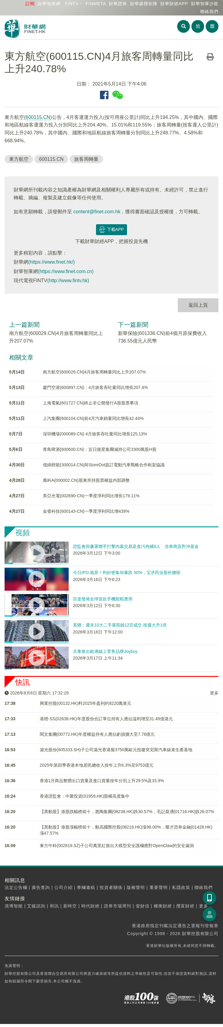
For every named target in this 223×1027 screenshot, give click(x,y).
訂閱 (30, 3)
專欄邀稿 (86, 887)
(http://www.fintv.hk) (68, 280)
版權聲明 (136, 887)
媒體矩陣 (143, 3)
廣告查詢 (41, 887)
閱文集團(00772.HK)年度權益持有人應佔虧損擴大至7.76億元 (97, 734)
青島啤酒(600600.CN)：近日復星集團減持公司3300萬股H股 (99, 449)
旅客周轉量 (86, 159)
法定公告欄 (16, 887)
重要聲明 (158, 887)
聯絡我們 (209, 11)
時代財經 (90, 906)
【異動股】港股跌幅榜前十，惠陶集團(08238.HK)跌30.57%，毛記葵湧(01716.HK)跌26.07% (127, 811)
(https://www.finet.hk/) (51, 262)
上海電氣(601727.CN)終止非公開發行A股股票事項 (90, 402)
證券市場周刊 (117, 906)
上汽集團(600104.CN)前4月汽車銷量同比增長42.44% (93, 418)
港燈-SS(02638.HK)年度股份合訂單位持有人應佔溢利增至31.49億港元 (106, 718)
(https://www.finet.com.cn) (66, 271)
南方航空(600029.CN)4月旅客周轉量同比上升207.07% (94, 372)
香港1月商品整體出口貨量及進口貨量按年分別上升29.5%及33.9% (102, 780)
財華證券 (118, 3)
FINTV (71, 3)
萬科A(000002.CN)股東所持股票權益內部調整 (86, 480)
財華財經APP (174, 3)
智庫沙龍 (204, 3)
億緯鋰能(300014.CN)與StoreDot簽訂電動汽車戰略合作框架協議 (104, 464)
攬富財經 (185, 906)
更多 (214, 693)
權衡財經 (163, 906)
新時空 (70, 906)
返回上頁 (198, 305)
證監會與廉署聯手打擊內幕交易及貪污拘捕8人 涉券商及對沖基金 (136, 546)
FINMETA (96, 3)
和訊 (54, 906)
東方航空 (19, 159)
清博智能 (14, 906)
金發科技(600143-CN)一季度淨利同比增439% (86, 511)
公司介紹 (63, 887)
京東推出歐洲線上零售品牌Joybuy (105, 651)
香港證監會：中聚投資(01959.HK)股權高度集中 (85, 796)
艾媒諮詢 (36, 906)
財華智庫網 (49, 3)
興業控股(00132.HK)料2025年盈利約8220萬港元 (86, 703)
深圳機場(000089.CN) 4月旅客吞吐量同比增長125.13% (95, 433)
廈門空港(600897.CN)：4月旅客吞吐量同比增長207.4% (95, 387)
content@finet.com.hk (96, 211)
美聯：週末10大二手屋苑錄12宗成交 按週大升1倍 (120, 625)
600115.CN (38, 117)
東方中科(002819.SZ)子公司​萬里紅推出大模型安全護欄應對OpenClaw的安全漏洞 (117, 845)
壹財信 (142, 906)
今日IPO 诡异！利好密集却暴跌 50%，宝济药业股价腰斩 (126, 572)
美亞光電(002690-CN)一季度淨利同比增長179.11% (91, 495)
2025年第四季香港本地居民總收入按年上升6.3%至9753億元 (96, 765)
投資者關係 (111, 887)
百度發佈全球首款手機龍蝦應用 (102, 598)
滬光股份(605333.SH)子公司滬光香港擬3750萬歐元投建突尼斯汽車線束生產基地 (116, 749)
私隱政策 (181, 887)
